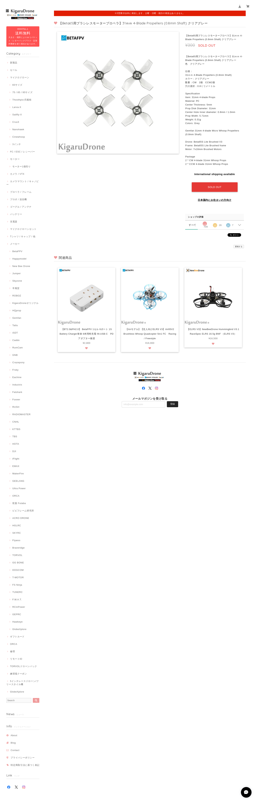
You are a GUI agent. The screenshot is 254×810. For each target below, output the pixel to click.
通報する (239, 246)
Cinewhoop (18, 137)
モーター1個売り (21, 166)
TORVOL (17, 555)
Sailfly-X (17, 114)
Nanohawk (18, 129)
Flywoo (16, 540)
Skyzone (17, 280)
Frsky (15, 370)
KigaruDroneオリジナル (25, 303)
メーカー (15, 244)
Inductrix (17, 384)
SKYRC (16, 533)
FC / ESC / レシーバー (22, 151)
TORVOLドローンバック (23, 666)
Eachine (17, 377)
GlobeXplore (19, 629)
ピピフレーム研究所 (23, 510)
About (14, 735)
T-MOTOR (18, 577)
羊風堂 (16, 288)
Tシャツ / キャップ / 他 (22, 236)
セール (13, 70)
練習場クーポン (18, 673)
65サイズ (17, 85)
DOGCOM (18, 570)
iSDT (15, 332)
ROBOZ (16, 295)
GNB (15, 355)
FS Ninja (17, 585)
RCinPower (18, 607)
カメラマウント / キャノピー (22, 183)
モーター (15, 159)
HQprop (16, 310)
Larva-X (16, 107)
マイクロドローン (19, 77)
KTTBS (16, 429)
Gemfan (16, 318)
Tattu (15, 325)
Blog (13, 742)
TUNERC (17, 592)
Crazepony (18, 362)
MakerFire (18, 473)
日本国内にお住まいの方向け (214, 199)
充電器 (13, 221)
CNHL (15, 421)
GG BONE (18, 562)
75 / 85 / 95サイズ (22, 92)
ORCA (16, 495)
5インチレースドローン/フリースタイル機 (22, 683)
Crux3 (15, 122)
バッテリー (16, 214)
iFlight (15, 458)
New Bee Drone (21, 266)
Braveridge (18, 547)
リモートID (16, 659)
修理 (12, 651)
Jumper (16, 273)
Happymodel (19, 258)
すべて (192, 224)
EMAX (15, 466)
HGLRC (16, 525)
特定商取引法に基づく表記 (25, 765)
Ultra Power (19, 488)
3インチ (16, 144)
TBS (14, 436)
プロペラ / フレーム (21, 192)
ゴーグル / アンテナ (21, 206)
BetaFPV (17, 251)
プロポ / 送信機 (18, 199)
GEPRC (16, 614)
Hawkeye (17, 621)
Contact (15, 750)
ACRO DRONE (20, 518)
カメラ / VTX (17, 174)
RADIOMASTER (21, 414)
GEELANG (18, 481)
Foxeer (16, 399)
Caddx (16, 340)
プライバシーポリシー (23, 757)
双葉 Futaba (19, 503)
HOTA (15, 444)
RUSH (15, 407)
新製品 (13, 62)
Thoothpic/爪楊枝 (22, 99)
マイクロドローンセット (23, 229)
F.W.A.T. (17, 599)
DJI (14, 451)
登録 (172, 403)
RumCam (17, 347)
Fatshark (17, 392)
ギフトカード (17, 636)
